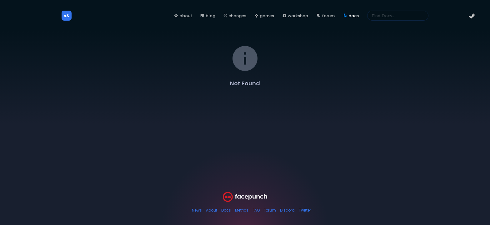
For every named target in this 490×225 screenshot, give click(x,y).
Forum (270, 210)
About (211, 210)
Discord (287, 210)
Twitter (305, 210)
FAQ (256, 210)
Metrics (241, 210)
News (197, 210)
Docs (226, 210)
